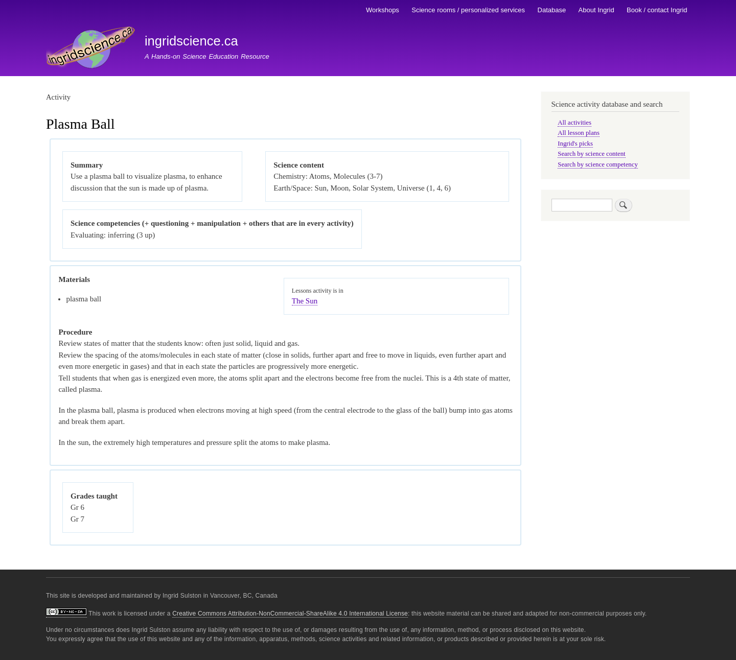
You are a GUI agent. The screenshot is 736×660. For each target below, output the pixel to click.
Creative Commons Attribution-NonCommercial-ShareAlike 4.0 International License (290, 613)
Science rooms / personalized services (468, 10)
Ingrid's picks (575, 143)
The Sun (304, 301)
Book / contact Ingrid (657, 10)
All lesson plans (579, 132)
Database (552, 10)
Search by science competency (598, 164)
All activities (574, 122)
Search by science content (591, 153)
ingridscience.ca (191, 41)
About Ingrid (596, 10)
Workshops (382, 10)
